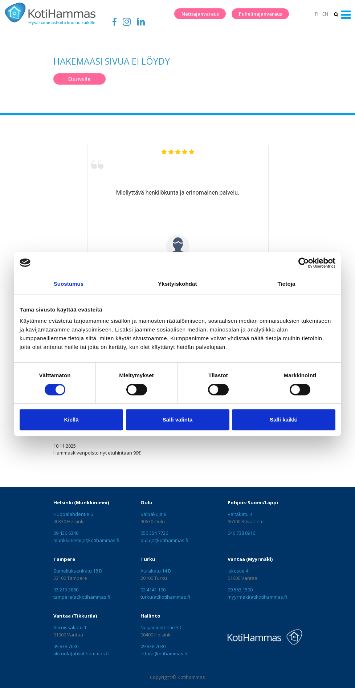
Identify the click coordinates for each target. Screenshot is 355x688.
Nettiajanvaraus (200, 14)
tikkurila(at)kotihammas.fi (81, 653)
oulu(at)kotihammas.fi (164, 540)
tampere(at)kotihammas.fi (81, 597)
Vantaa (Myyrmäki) (250, 559)
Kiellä (71, 419)
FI (316, 14)
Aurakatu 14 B (155, 570)
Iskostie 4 (238, 570)
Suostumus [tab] (69, 284)
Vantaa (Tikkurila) (75, 615)
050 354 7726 (154, 533)
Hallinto (150, 615)
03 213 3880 (65, 589)
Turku (147, 559)
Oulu (146, 502)
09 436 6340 (65, 533)
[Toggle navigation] (346, 15)
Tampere (64, 559)
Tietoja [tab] (286, 284)
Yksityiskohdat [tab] (177, 284)
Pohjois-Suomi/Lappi (253, 502)
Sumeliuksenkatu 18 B (77, 570)
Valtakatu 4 (240, 514)
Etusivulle (79, 79)
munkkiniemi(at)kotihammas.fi (86, 540)
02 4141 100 (153, 589)
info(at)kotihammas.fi (163, 653)
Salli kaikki (284, 419)
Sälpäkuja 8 (153, 514)
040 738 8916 (241, 533)
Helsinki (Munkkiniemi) (81, 502)
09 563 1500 (240, 589)
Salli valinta (178, 419)
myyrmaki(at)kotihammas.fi (257, 597)
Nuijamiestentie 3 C (161, 627)
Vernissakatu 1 (69, 627)
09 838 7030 (65, 646)
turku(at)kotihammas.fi (165, 597)
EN (325, 14)
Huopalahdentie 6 (73, 514)
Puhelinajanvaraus (260, 14)
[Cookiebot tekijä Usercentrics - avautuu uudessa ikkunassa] (303, 262)
